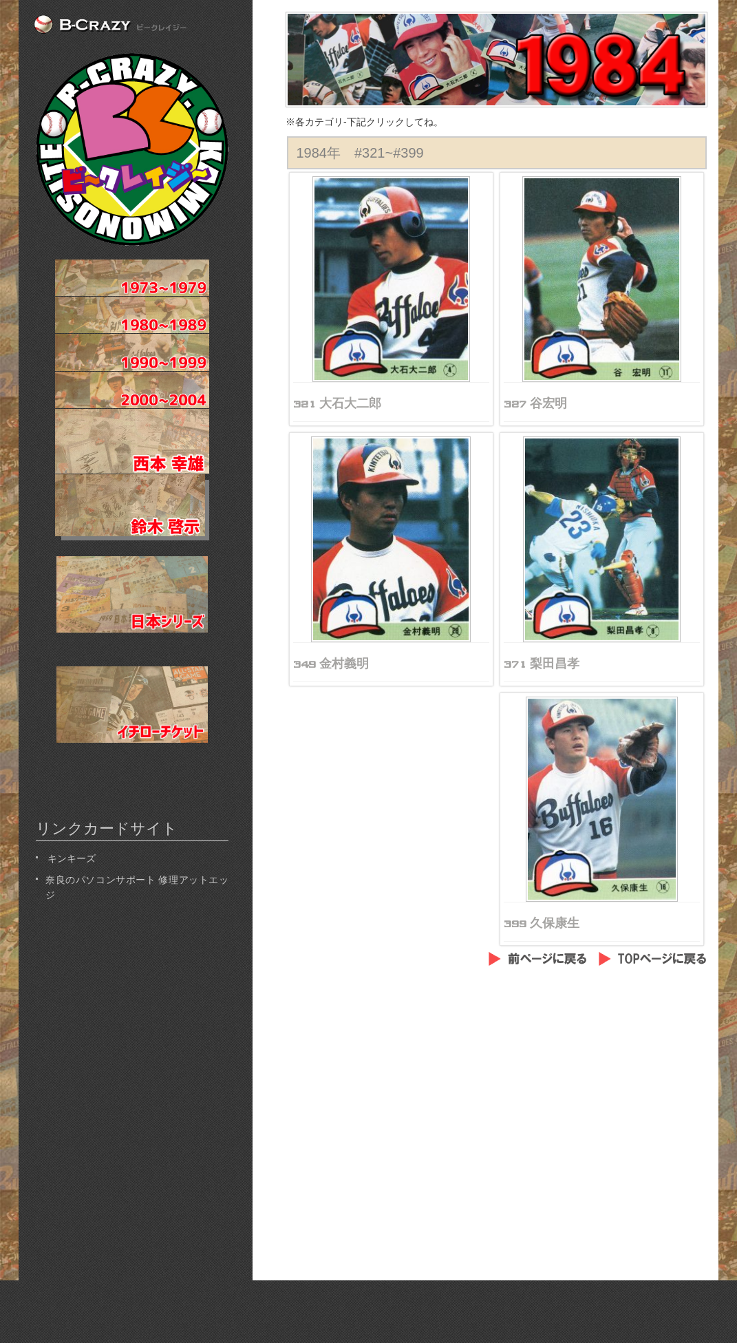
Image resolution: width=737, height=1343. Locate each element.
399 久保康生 (541, 923)
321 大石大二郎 (337, 403)
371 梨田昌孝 (541, 663)
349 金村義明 (331, 663)
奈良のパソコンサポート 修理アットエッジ (136, 886)
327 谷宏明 (535, 403)
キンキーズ (70, 857)
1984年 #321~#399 (360, 152)
